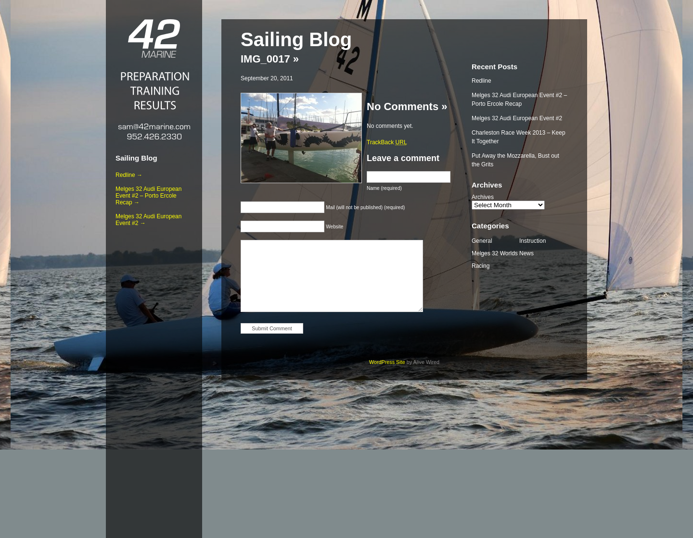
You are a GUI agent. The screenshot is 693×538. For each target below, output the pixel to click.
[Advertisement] (154, 380)
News (526, 253)
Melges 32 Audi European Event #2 (517, 118)
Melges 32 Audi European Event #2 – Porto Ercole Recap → (148, 196)
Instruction (532, 241)
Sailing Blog (136, 158)
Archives (483, 197)
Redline (481, 80)
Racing (480, 266)
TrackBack (387, 142)
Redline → (129, 175)
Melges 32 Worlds (495, 253)
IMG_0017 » (270, 59)
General (482, 241)
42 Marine (154, 38)
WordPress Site (387, 362)
